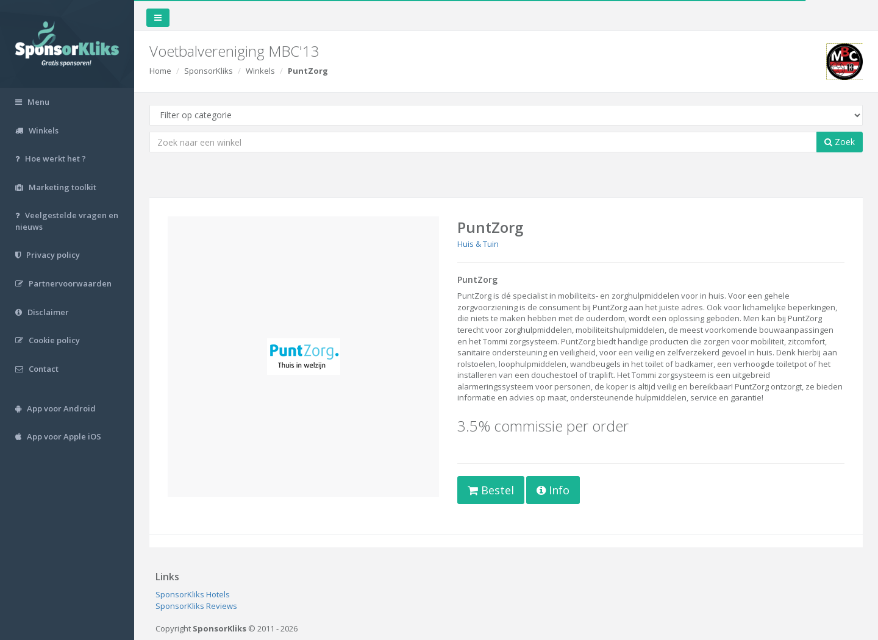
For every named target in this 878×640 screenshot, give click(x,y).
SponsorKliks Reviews (196, 605)
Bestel (491, 490)
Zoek (839, 142)
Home (160, 70)
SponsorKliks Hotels (192, 594)
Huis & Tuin (478, 243)
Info (553, 490)
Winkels (260, 70)
